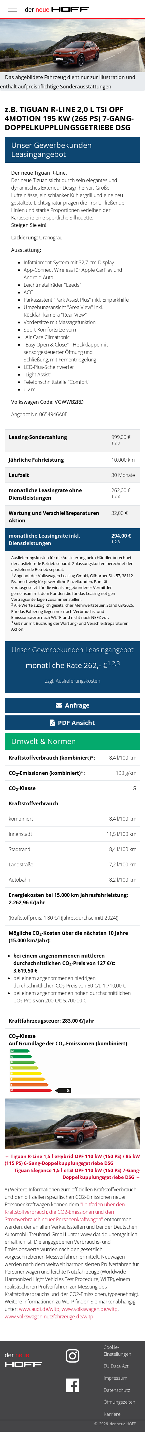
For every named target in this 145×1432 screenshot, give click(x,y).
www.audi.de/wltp (39, 1309)
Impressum (115, 1378)
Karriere (112, 1414)
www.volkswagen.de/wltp (90, 1309)
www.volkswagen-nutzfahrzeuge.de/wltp (49, 1316)
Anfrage (73, 705)
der (57, 9)
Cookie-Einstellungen (117, 1350)
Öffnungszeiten (119, 1402)
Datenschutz (117, 1390)
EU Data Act (116, 1366)
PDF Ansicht (72, 722)
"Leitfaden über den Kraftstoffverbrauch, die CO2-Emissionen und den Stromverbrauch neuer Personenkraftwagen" (65, 1212)
